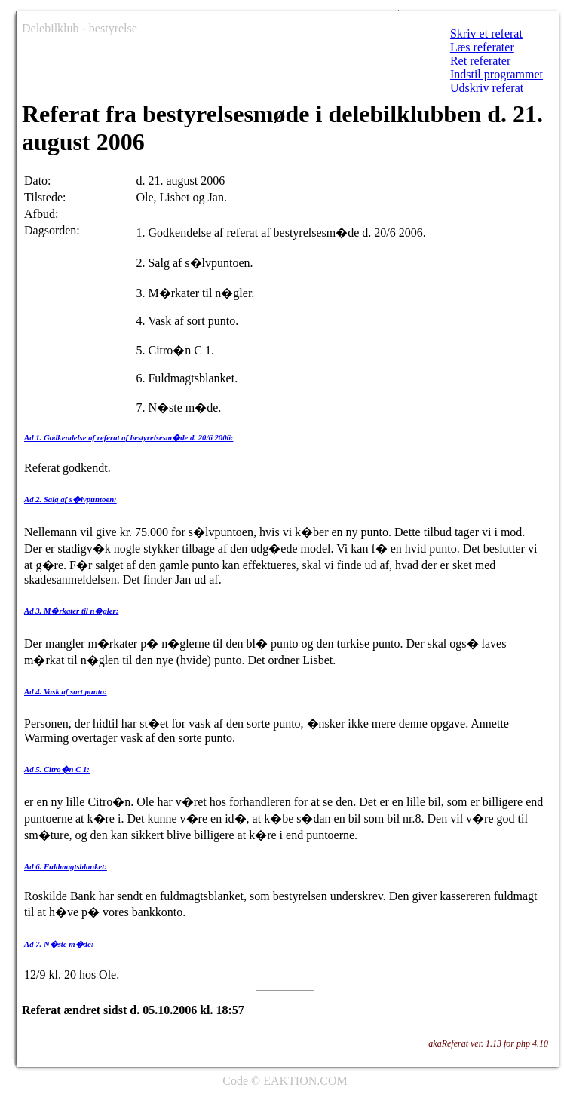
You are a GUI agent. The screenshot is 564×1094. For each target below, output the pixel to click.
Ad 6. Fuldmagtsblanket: (65, 866)
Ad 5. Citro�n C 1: (57, 769)
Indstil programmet (496, 74)
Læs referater (482, 47)
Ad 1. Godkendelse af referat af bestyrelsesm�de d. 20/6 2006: (128, 437)
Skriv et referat (486, 33)
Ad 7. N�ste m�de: (58, 943)
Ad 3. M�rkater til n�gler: (71, 610)
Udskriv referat (486, 87)
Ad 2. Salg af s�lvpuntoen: (70, 499)
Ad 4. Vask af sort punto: (65, 691)
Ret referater (480, 60)
